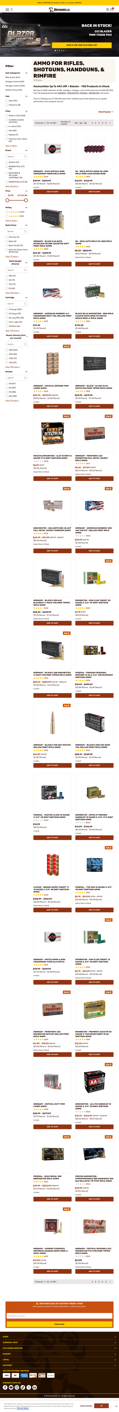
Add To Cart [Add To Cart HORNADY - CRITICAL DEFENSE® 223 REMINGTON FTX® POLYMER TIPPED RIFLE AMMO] (94, 1285)
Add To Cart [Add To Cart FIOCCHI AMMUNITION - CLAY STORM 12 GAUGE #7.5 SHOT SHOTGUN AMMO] (52, 486)
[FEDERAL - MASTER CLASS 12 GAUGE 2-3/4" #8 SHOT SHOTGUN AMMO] (52, 802)
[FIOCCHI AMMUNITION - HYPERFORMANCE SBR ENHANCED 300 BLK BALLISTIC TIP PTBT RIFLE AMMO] (94, 1165)
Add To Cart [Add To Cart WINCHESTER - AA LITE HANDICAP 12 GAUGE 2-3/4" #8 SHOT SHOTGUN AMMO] (94, 1138)
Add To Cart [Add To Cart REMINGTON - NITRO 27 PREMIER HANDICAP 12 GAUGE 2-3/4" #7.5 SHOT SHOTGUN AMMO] (94, 847)
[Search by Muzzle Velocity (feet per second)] (16, 344)
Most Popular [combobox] (105, 112)
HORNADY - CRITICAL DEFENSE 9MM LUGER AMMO (51, 391)
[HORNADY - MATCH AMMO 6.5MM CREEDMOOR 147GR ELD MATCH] (52, 946)
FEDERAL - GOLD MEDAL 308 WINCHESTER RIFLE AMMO (49, 1189)
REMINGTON (94, 93)
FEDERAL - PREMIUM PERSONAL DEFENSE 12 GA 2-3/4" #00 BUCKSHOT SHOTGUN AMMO (93, 681)
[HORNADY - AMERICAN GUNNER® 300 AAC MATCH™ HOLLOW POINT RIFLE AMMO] (94, 513)
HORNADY (62, 93)
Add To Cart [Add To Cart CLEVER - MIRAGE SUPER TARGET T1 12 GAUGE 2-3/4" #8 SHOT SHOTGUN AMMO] (52, 919)
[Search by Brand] (16, 156)
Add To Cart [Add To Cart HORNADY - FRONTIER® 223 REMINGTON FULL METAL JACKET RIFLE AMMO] (94, 486)
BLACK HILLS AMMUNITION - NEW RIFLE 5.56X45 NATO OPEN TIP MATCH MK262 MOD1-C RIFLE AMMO (94, 319)
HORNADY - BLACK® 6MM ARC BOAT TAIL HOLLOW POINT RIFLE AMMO (93, 754)
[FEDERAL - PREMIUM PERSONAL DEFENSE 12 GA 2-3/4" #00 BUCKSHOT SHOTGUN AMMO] (94, 657)
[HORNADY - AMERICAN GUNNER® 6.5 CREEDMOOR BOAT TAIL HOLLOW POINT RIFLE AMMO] (52, 293)
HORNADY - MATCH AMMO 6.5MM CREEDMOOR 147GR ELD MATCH (52, 970)
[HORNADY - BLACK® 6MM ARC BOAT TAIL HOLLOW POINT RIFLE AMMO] (94, 729)
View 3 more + (11, 220)
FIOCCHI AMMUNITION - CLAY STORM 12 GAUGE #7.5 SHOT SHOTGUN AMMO (49, 465)
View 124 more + (12, 293)
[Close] (116, 1406)
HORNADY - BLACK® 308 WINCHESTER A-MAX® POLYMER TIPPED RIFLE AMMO (52, 681)
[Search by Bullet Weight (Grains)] (16, 270)
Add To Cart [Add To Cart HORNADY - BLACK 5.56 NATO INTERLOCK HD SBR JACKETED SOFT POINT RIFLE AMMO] (52, 266)
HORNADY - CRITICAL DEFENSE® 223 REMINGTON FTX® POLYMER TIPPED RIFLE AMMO (94, 1264)
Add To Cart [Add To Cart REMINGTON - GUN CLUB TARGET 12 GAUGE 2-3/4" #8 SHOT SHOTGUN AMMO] (94, 992)
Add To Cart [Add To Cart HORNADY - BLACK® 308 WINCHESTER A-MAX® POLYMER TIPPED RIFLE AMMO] (52, 702)
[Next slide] (115, 34)
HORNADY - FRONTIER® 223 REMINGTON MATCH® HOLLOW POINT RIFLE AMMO (50, 1043)
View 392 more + (12, 367)
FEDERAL (84, 93)
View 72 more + (12, 256)
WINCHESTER (73, 93)
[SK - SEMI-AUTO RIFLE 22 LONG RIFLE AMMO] (94, 221)
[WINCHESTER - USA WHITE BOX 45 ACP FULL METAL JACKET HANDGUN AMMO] (52, 513)
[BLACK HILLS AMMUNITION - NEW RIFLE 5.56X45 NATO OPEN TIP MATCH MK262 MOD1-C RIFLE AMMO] (94, 293)
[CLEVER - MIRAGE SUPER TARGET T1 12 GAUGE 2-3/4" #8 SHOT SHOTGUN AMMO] (52, 874)
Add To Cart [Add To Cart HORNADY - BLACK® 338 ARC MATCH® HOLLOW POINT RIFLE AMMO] (52, 775)
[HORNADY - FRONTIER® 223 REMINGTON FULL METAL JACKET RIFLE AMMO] (94, 440)
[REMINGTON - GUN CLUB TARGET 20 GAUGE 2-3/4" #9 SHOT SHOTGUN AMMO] (94, 585)
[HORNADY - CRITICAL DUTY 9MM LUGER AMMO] (52, 1093)
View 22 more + (12, 186)
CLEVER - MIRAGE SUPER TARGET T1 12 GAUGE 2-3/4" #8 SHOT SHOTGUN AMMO (51, 898)
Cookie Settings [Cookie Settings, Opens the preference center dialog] (85, 1406)
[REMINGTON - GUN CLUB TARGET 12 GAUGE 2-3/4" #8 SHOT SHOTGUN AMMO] (94, 946)
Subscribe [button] (59, 1338)
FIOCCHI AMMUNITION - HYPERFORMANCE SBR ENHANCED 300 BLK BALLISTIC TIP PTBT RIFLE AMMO (93, 1191)
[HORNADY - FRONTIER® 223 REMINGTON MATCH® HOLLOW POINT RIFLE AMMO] (52, 1019)
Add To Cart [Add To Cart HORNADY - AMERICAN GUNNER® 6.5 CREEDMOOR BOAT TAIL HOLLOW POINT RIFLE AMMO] (52, 341)
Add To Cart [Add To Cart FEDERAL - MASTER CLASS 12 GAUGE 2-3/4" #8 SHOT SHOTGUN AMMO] (52, 847)
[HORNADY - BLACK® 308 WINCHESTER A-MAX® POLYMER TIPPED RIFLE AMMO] (52, 657)
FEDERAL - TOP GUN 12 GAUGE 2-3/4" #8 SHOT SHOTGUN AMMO (94, 897)
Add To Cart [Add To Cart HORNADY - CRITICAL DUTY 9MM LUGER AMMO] (52, 1138)
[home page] (59, 9)
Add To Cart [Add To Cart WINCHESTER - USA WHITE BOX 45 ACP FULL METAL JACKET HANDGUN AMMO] (52, 558)
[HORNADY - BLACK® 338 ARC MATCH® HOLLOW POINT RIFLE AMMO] (52, 729)
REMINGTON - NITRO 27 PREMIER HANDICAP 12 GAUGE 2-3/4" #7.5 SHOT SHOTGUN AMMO (94, 826)
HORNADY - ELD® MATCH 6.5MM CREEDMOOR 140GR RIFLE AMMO (52, 172)
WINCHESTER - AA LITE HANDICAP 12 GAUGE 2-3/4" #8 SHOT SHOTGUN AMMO (93, 1117)
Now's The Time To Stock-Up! (82, 45)
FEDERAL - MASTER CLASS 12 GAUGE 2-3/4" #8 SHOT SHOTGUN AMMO (50, 826)
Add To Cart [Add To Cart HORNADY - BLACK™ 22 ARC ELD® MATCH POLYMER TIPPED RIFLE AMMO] (94, 413)
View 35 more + (12, 400)
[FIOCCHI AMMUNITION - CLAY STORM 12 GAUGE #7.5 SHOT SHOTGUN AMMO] (52, 440)
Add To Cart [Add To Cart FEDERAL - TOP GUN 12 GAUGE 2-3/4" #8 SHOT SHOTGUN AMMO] (94, 919)
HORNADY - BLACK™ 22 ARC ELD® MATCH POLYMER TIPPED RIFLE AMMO (93, 392)
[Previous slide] (4, 34)
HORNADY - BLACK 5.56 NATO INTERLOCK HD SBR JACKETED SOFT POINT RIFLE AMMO (51, 245)
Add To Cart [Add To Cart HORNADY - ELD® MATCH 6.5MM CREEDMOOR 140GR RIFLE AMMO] (52, 194)
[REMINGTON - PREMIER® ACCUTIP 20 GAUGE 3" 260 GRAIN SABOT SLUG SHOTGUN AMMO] (94, 1019)
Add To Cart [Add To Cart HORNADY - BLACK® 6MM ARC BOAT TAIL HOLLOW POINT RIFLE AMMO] (94, 775)
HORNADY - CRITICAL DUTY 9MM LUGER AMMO (51, 1116)
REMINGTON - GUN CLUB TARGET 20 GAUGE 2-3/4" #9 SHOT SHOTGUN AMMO (94, 609)
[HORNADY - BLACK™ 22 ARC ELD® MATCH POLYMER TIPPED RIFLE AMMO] (94, 368)
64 (81, 123)
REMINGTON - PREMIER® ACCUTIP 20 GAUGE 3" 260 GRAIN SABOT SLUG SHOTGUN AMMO (92, 1044)
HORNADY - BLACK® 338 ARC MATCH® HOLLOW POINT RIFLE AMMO (51, 754)
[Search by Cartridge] (16, 303)
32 (76, 123)
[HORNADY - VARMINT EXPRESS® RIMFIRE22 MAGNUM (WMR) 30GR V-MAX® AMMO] (52, 1240)
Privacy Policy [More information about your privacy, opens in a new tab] (22, 1408)
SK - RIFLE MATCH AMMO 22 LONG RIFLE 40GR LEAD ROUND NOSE (93, 173)
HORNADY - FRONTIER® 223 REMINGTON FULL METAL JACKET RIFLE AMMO (91, 465)
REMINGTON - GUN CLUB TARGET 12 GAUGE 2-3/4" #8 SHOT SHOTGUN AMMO (94, 971)
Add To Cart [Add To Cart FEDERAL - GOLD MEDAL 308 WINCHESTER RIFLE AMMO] (52, 1213)
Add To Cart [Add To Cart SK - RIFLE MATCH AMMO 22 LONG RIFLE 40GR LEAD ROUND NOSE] (94, 194)
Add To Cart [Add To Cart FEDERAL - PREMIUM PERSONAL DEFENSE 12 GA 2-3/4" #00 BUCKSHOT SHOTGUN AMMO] (94, 702)
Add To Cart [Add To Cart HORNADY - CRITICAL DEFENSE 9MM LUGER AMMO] (52, 413)
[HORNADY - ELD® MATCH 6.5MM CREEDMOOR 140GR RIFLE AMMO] (52, 149)
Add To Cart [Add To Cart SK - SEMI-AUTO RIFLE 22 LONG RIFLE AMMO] (94, 266)
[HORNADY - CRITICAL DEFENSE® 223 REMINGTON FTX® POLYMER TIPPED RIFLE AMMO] (94, 1240)
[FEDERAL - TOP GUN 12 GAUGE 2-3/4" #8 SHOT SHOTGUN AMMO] (94, 874)
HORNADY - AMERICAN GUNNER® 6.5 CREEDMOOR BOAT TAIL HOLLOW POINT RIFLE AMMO (52, 318)
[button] (7, 9)
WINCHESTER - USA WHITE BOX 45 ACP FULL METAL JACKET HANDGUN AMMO (51, 537)
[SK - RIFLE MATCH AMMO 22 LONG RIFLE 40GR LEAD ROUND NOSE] (94, 149)
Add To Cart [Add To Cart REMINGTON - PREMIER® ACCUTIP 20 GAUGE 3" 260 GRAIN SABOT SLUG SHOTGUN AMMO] (94, 1066)
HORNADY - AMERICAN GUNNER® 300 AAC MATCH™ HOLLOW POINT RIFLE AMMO (94, 537)
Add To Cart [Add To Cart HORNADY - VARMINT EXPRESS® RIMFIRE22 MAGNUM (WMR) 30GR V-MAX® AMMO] (52, 1285)
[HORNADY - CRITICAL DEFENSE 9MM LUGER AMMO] (52, 368)
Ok (101, 1406)
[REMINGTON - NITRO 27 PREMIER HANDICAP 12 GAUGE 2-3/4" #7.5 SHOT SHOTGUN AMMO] (94, 802)
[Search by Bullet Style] (16, 231)
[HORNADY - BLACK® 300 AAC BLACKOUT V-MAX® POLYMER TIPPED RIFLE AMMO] (52, 585)
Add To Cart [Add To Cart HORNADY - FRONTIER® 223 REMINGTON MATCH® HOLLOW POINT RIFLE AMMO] (52, 1066)
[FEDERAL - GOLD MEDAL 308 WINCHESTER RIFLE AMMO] (52, 1165)
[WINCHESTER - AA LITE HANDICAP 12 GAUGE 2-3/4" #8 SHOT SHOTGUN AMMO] (94, 1093)
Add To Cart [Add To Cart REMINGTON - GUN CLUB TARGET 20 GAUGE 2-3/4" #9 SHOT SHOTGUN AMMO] (94, 630)
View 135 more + (12, 330)
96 (85, 123)
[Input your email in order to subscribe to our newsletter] (59, 1330)
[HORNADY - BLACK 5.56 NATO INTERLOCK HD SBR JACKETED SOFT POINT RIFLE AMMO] (52, 221)
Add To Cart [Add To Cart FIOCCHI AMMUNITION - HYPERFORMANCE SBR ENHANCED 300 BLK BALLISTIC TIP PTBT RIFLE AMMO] (94, 1213)
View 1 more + (11, 146)
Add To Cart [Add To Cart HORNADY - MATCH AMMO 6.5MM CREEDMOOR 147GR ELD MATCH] (52, 992)
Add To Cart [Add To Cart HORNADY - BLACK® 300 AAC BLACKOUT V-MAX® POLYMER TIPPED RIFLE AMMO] (52, 630)
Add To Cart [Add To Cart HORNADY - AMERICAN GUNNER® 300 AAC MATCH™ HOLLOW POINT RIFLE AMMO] (94, 558)
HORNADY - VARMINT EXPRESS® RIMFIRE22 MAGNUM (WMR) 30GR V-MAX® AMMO (52, 1264)
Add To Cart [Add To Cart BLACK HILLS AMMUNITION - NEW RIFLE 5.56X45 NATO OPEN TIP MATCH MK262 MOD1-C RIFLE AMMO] (94, 341)
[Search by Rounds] (16, 378)
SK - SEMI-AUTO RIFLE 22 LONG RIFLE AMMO (93, 244)
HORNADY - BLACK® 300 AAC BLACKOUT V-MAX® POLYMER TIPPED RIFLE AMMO (50, 609)
